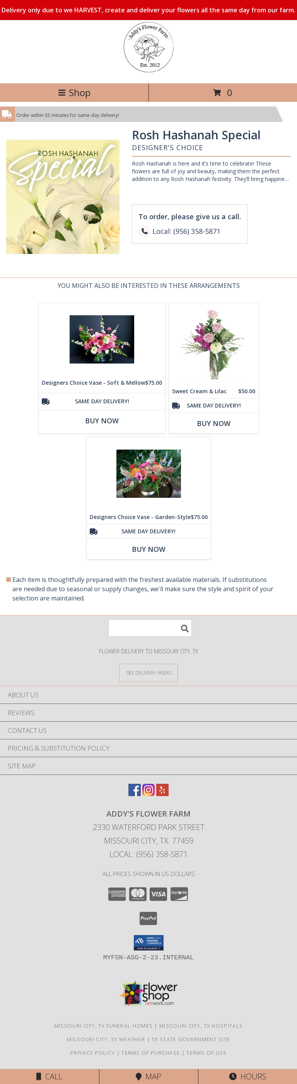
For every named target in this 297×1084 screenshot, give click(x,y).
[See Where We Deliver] (148, 672)
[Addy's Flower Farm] (148, 72)
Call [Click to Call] (49, 1076)
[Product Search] (150, 628)
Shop (74, 92)
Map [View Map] (148, 1076)
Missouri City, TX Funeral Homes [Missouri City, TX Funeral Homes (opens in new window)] (103, 1025)
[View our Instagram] (148, 793)
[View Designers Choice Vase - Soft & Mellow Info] (102, 339)
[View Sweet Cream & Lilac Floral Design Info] (213, 343)
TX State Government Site (191, 1039)
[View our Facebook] (134, 793)
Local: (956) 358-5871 (148, 854)
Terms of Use (206, 1052)
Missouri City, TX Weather (106, 1039)
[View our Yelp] (162, 793)
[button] (149, 942)
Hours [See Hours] (247, 1076)
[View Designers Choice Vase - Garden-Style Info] (149, 473)
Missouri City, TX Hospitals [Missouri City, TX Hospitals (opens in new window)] (201, 1025)
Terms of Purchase (150, 1052)
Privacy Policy (92, 1052)
